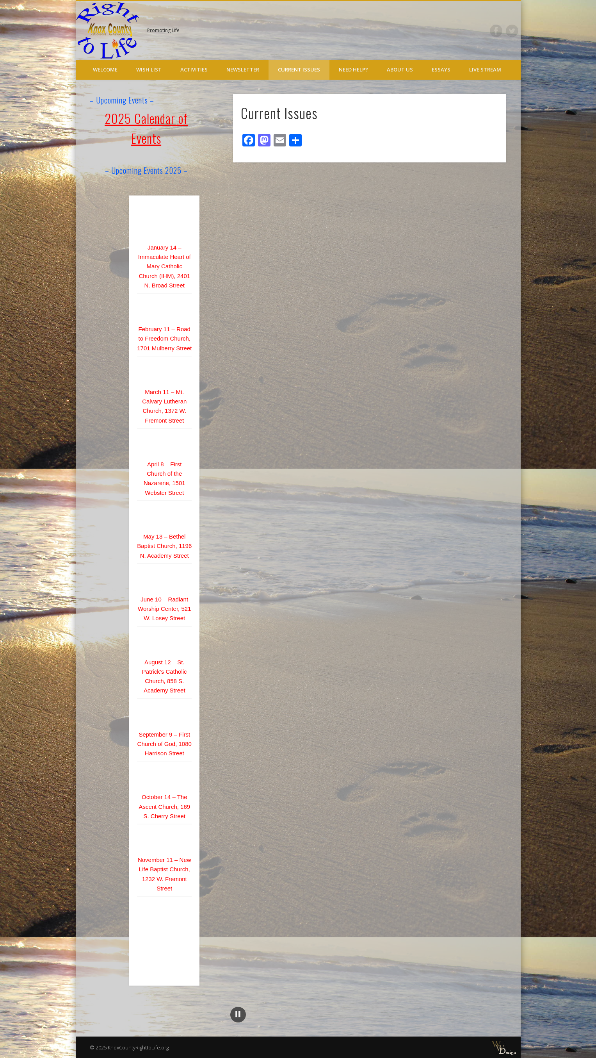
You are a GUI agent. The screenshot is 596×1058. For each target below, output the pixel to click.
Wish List (149, 69)
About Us (400, 69)
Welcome (105, 69)
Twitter (512, 31)
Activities (194, 69)
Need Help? (353, 69)
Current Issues (299, 69)
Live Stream (485, 69)
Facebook (496, 31)
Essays (441, 69)
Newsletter (242, 69)
